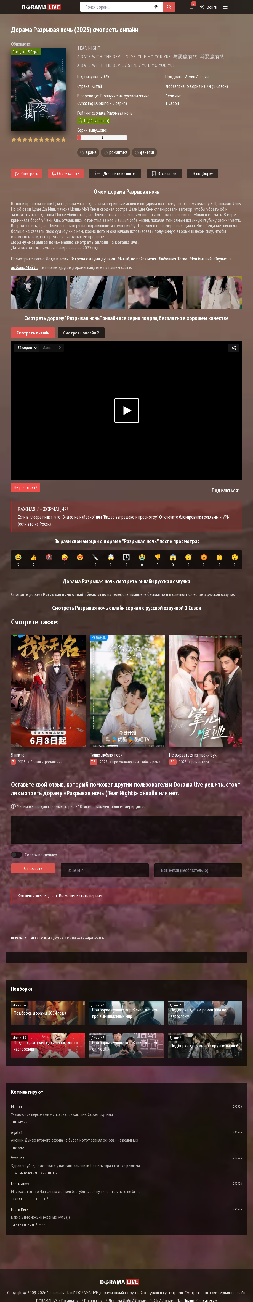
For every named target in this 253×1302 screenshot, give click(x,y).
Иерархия (20, 1122)
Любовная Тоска (173, 258)
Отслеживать (65, 173)
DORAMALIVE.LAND (23, 938)
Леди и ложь (57, 258)
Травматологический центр (35, 1173)
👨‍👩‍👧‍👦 (126, 561)
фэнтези (147, 152)
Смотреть (26, 174)
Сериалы (44, 938)
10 (63, 140)
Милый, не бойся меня (137, 258)
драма (91, 152)
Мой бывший (201, 258)
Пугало (18, 1147)
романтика (118, 152)
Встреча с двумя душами (93, 258)
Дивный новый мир (29, 1224)
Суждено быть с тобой (31, 1199)
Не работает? (25, 487)
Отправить (33, 868)
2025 (104, 76)
